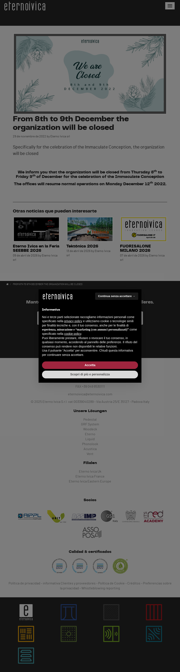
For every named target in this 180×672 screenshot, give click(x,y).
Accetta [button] (90, 365)
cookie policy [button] (72, 333)
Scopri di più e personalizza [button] (90, 374)
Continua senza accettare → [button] (116, 296)
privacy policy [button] (73, 321)
